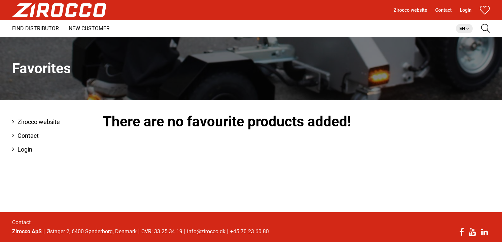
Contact (21, 222)
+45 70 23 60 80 (249, 231)
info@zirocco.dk (206, 231)
